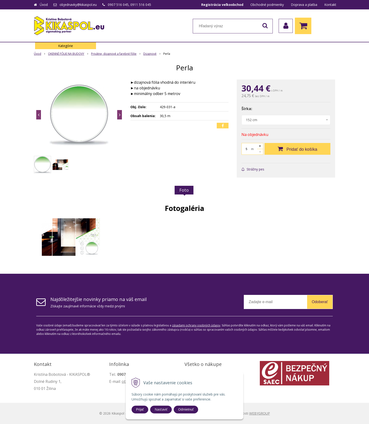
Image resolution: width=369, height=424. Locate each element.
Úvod (44, 4)
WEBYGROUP (259, 413)
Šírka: (246, 108)
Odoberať (320, 302)
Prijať (140, 409)
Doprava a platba (304, 4)
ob (124, 381)
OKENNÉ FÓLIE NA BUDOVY (66, 54)
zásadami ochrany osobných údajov (196, 325)
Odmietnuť (186, 409)
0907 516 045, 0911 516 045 (129, 4)
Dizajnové (149, 54)
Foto (184, 190)
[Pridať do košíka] (297, 149)
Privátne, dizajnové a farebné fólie (113, 54)
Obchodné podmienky (267, 4)
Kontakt (330, 4)
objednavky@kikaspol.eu (78, 4)
